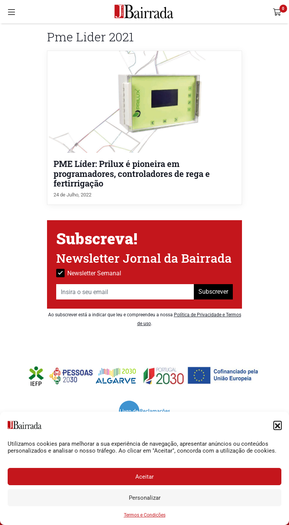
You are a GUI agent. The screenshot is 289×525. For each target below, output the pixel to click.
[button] (277, 425)
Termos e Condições (145, 515)
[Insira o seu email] (125, 291)
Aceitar (144, 476)
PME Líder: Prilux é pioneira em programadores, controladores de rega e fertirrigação (132, 173)
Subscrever (213, 291)
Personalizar (145, 497)
